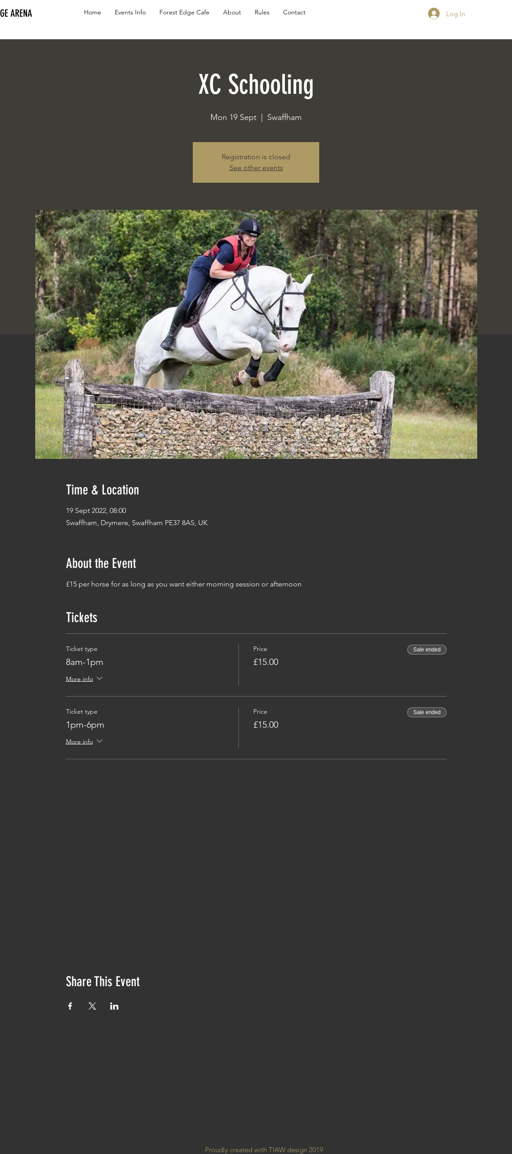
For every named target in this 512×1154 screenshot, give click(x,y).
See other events (256, 167)
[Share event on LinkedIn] (114, 1006)
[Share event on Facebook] (70, 1006)
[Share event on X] (92, 1006)
